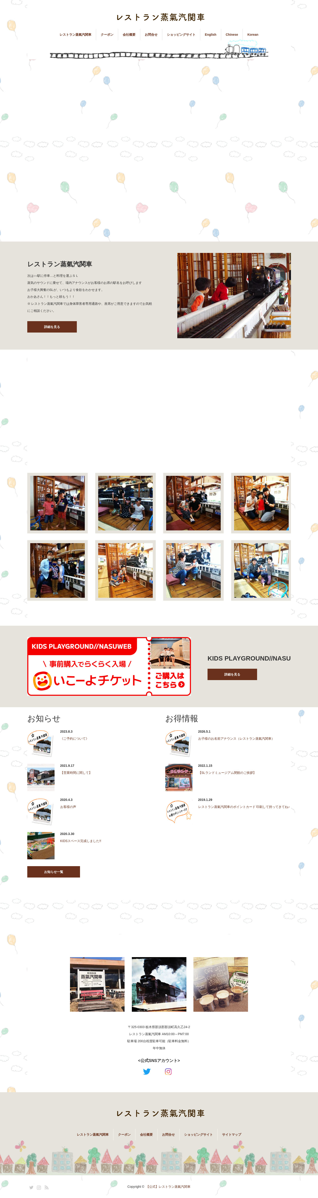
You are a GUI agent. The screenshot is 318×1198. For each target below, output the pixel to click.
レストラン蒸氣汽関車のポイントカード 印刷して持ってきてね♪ (244, 807)
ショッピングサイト (181, 34)
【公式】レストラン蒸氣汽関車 (168, 1186)
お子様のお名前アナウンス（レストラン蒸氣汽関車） (236, 738)
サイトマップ (231, 1134)
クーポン (107, 34)
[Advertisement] (159, 98)
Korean (252, 34)
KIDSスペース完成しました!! (80, 841)
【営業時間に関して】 (76, 772)
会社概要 (129, 34)
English (210, 34)
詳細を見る (52, 327)
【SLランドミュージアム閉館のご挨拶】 (227, 772)
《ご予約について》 (74, 738)
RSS (46, 1186)
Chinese (232, 34)
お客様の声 (68, 807)
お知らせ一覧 (53, 872)
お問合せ (151, 34)
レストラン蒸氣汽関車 (75, 34)
